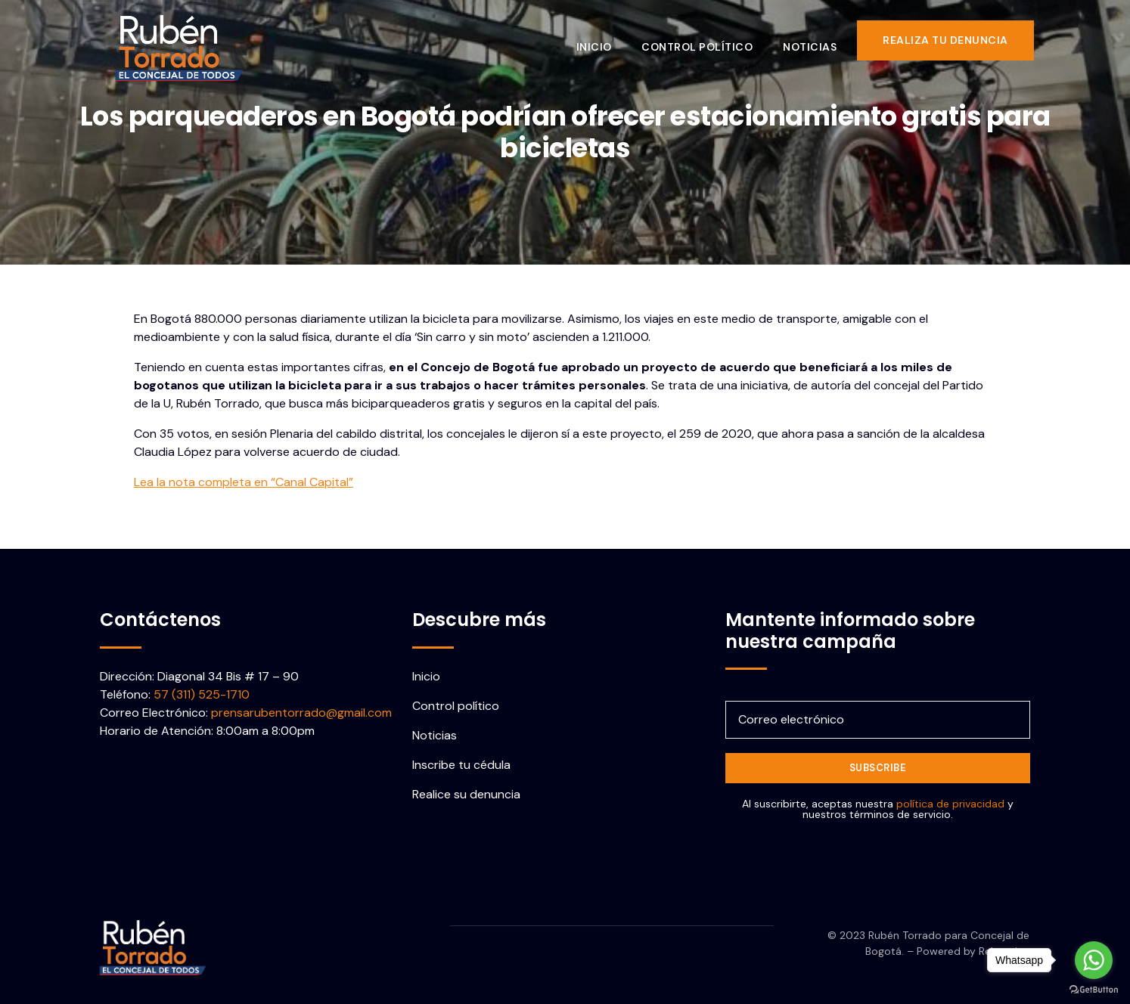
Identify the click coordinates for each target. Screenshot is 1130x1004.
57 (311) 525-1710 (202, 694)
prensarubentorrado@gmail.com (301, 712)
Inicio (602, 40)
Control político (706, 40)
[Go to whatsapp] (1094, 960)
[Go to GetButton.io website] (1093, 988)
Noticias (819, 40)
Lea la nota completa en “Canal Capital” (243, 482)
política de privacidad (950, 803)
